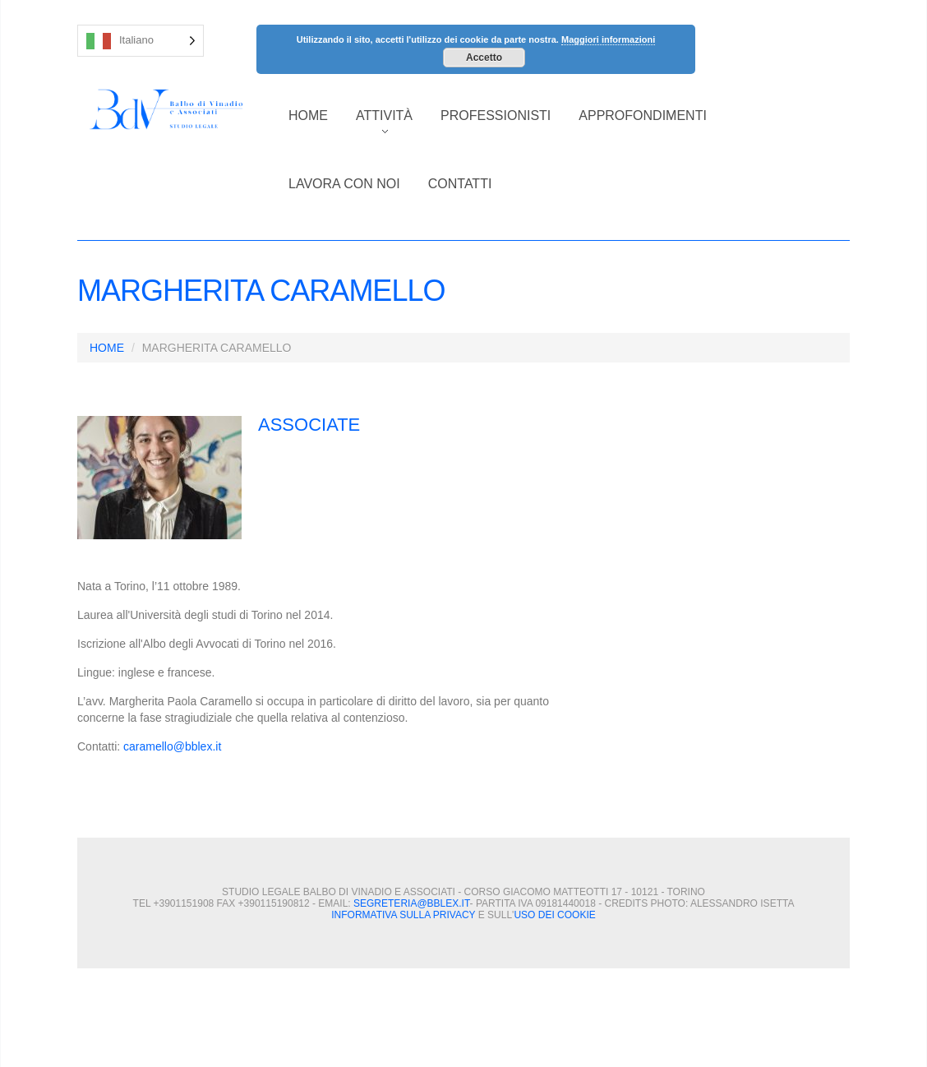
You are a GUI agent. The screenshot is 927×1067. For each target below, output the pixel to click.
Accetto (484, 57)
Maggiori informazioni (608, 39)
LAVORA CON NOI (344, 184)
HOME (308, 115)
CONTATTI (460, 184)
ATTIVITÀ (377, 124)
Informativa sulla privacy (403, 915)
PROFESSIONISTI (495, 115)
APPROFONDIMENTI (643, 115)
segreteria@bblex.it (411, 903)
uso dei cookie (554, 915)
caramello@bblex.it (172, 746)
